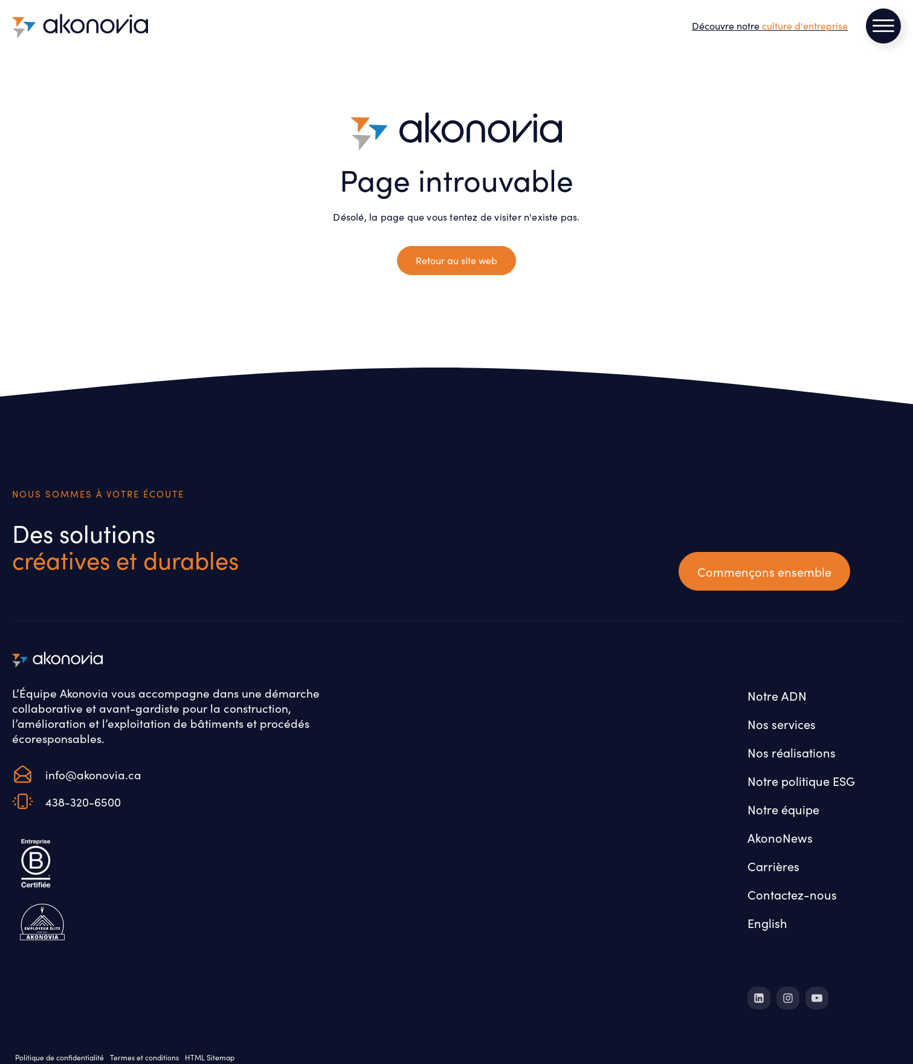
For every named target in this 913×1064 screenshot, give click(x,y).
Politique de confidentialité (59, 1057)
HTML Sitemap (209, 1057)
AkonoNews (780, 837)
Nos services (781, 723)
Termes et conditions (144, 1057)
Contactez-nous (792, 894)
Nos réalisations (791, 752)
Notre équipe (783, 808)
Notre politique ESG (801, 780)
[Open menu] (883, 26)
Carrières (773, 865)
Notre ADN (777, 695)
